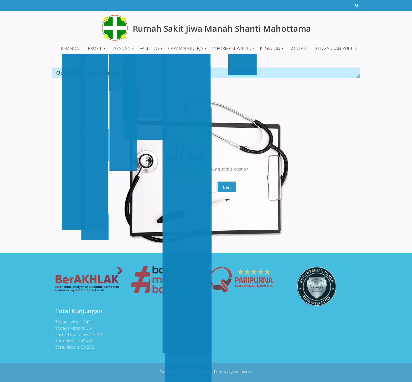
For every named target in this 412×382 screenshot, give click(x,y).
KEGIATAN (270, 48)
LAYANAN (121, 48)
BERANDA (69, 48)
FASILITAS (149, 48)
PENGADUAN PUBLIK (336, 48)
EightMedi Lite (206, 371)
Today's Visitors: (69, 328)
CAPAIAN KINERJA (185, 48)
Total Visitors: (67, 347)
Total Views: (65, 341)
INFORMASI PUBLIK (231, 48)
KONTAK (297, 48)
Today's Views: (68, 322)
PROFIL (95, 48)
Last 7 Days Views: (72, 334)
